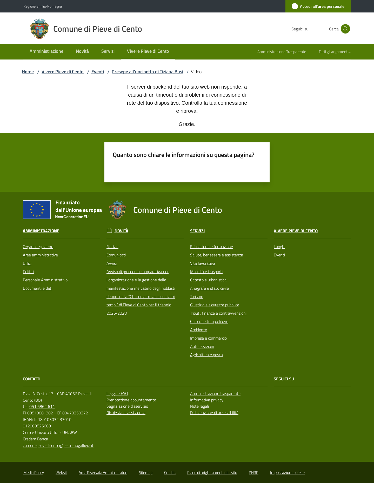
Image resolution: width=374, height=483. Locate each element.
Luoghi (279, 246)
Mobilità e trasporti (206, 271)
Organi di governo (38, 246)
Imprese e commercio (208, 338)
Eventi (97, 71)
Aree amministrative (40, 255)
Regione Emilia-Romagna (42, 6)
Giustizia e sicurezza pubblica (214, 305)
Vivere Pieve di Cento (63, 71)
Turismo (196, 296)
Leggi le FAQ (117, 393)
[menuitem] (46, 51)
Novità (121, 231)
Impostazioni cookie (287, 472)
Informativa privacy (206, 400)
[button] (344, 29)
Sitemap (145, 472)
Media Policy (33, 472)
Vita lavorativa (202, 263)
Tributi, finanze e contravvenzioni (218, 313)
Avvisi (111, 263)
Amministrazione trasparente (215, 393)
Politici (28, 271)
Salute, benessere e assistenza (216, 255)
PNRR (253, 472)
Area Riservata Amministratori (103, 472)
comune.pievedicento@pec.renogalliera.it (58, 445)
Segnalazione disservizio (127, 406)
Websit (61, 472)
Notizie (112, 246)
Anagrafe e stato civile (209, 288)
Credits (170, 472)
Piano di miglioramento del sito (212, 472)
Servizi (197, 231)
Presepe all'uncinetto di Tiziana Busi (147, 71)
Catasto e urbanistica (208, 280)
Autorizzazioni (202, 346)
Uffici (27, 263)
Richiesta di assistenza (125, 412)
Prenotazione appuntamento (131, 400)
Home (28, 71)
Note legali (199, 406)
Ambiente (198, 330)
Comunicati (116, 255)
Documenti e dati (37, 288)
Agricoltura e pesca (206, 355)
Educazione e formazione (211, 246)
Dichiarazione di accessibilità (214, 412)
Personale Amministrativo (45, 280)
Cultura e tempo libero (209, 321)
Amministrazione (41, 231)
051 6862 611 (42, 406)
